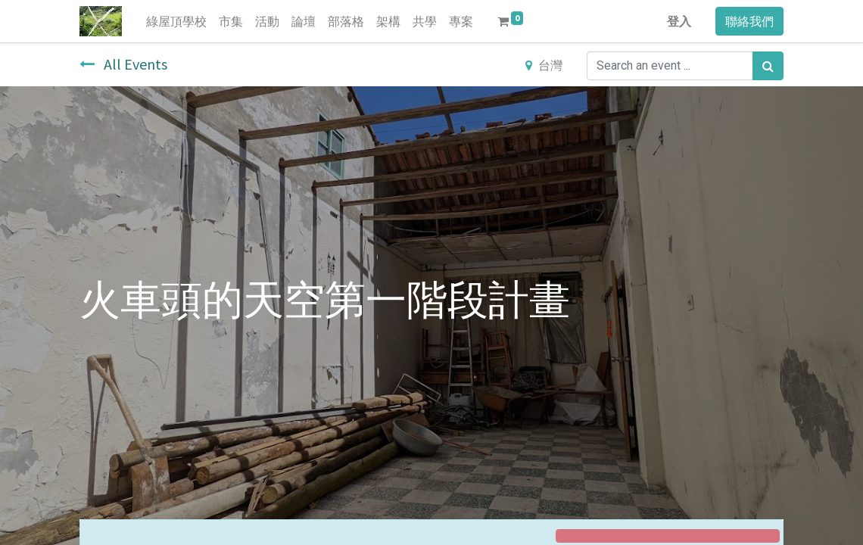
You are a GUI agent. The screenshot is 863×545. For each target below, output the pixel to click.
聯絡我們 (749, 21)
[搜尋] (768, 65)
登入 (679, 21)
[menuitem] (176, 21)
